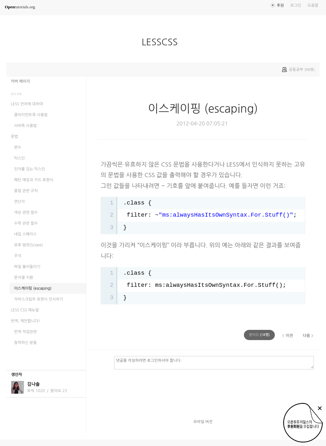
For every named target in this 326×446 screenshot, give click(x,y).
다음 (306, 336)
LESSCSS (162, 42)
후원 (280, 5)
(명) (259, 335)
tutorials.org (20, 6)
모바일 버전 (203, 422)
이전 (289, 336)
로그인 (295, 5)
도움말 (312, 5)
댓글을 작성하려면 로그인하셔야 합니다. (214, 362)
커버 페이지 (20, 81)
